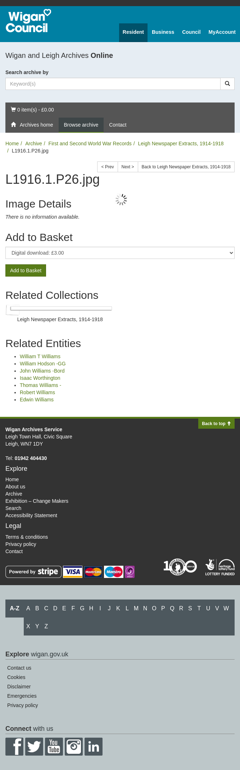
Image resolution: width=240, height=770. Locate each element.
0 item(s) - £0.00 (32, 109)
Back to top (216, 423)
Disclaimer (19, 686)
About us (15, 486)
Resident (133, 32)
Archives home (32, 125)
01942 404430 (31, 458)
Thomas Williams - (40, 385)
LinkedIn (94, 747)
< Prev (107, 166)
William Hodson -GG (43, 363)
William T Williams (40, 356)
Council (191, 32)
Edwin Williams (37, 399)
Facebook (14, 747)
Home (12, 143)
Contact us (19, 668)
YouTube (54, 747)
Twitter (34, 747)
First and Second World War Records (90, 143)
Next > (128, 166)
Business (163, 32)
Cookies (16, 677)
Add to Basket (25, 270)
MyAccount (222, 32)
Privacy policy (20, 544)
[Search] (227, 84)
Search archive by (27, 72)
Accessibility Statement (31, 515)
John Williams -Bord (42, 371)
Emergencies (22, 696)
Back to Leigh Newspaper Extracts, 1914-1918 (186, 166)
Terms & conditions (26, 537)
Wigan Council (28, 21)
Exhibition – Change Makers (36, 501)
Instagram (74, 747)
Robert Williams (37, 392)
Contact (117, 125)
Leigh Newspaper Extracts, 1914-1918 (180, 143)
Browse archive (81, 125)
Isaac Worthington (40, 378)
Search (13, 508)
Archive (33, 143)
